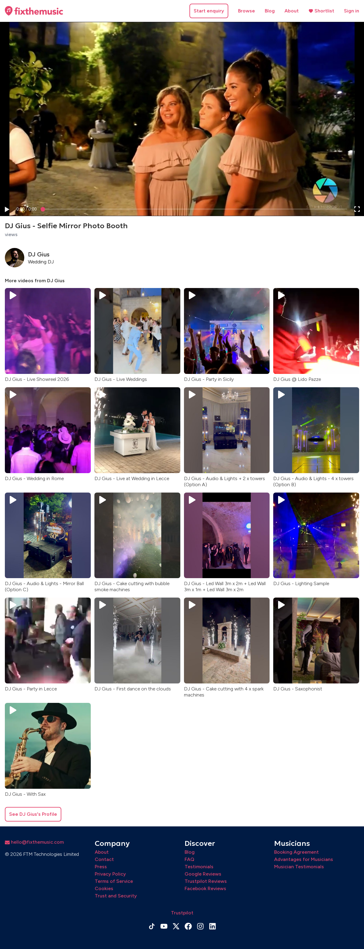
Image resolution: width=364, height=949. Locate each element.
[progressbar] (26, 209)
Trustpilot (182, 913)
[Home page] (34, 11)
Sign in (351, 11)
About (291, 11)
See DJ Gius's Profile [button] (33, 814)
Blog (270, 11)
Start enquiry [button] (209, 11)
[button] (6, 209)
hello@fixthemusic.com (34, 842)
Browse (246, 11)
